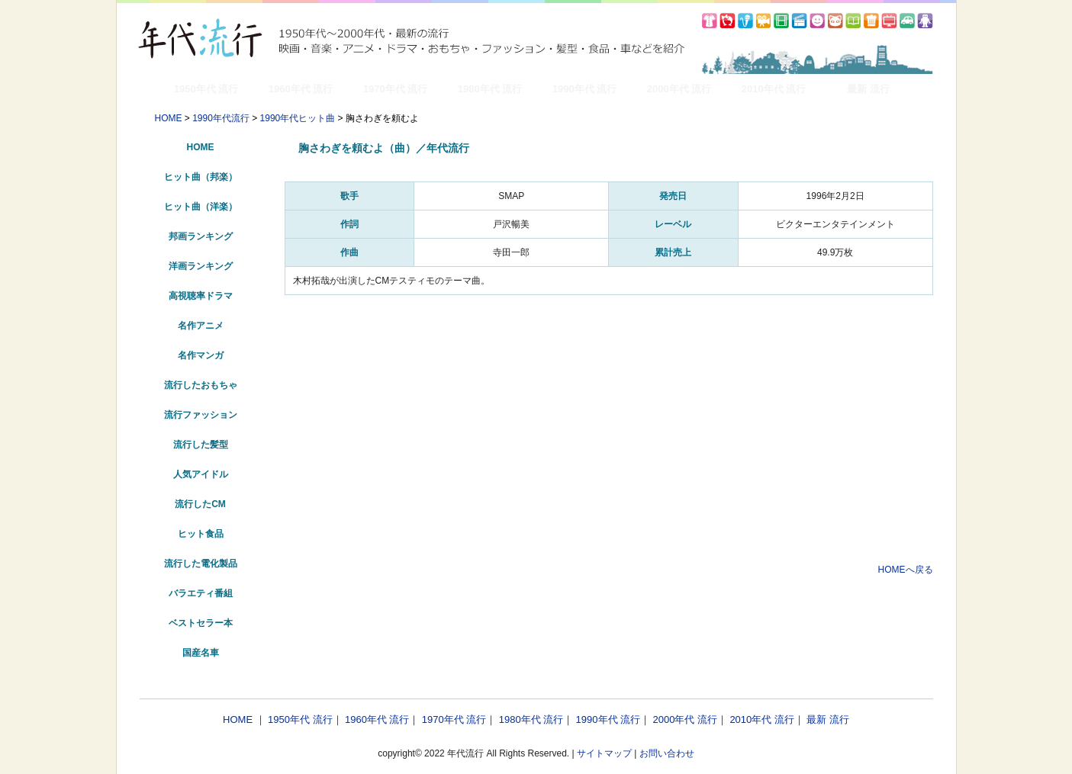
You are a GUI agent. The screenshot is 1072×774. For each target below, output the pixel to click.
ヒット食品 (201, 533)
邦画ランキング (201, 236)
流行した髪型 (200, 444)
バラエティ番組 (201, 593)
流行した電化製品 (200, 563)
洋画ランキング (201, 266)
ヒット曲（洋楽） (200, 206)
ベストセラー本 (201, 623)
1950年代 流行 (206, 89)
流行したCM (200, 504)
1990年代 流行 (584, 89)
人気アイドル (200, 474)
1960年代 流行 (301, 89)
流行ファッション (200, 414)
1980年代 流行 (490, 89)
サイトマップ (604, 753)
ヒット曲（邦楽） (200, 177)
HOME (168, 118)
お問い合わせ (666, 753)
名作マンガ (201, 355)
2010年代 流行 (774, 89)
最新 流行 (868, 89)
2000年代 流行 (679, 89)
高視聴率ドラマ (201, 296)
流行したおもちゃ (200, 385)
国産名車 (200, 652)
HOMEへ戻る (905, 569)
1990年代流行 (220, 118)
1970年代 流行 (395, 89)
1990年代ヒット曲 (298, 118)
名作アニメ (201, 325)
